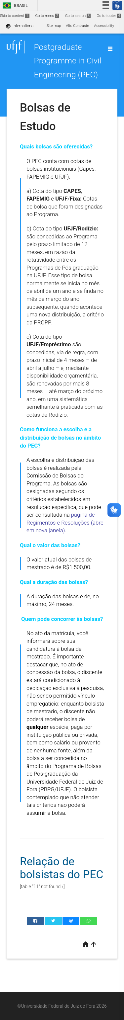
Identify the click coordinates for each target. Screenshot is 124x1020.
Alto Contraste (77, 26)
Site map (54, 26)
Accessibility (104, 26)
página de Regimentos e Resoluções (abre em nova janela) (64, 522)
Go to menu (47, 16)
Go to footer (109, 16)
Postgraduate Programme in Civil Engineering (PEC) (67, 60)
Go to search (78, 16)
